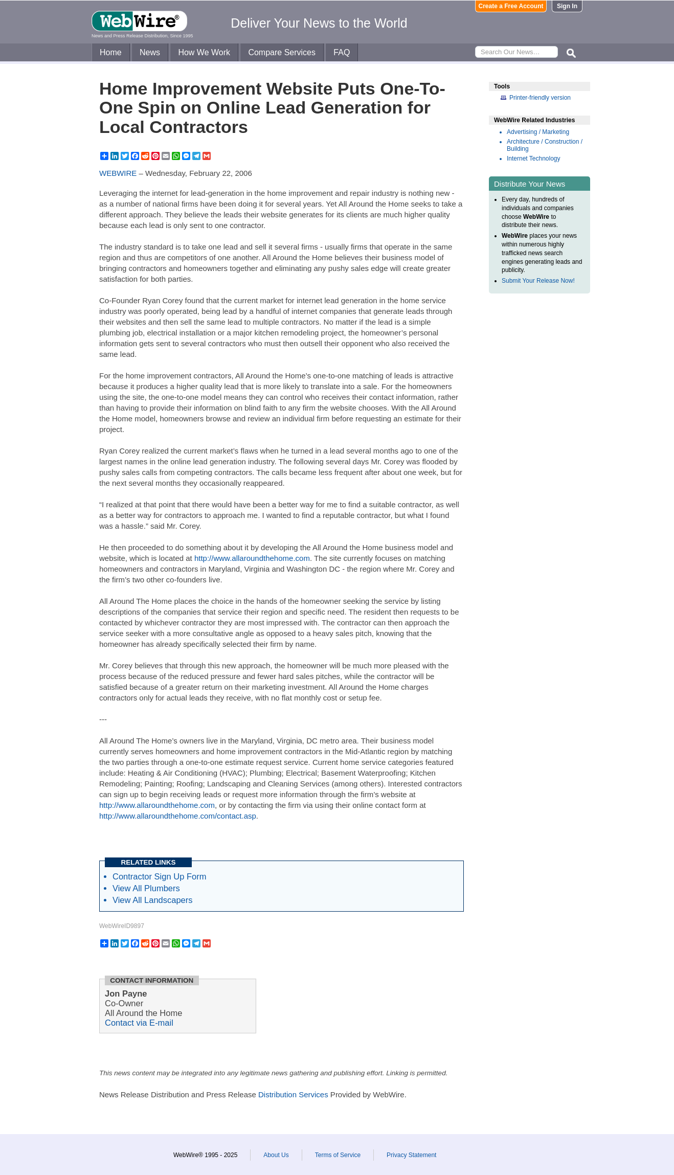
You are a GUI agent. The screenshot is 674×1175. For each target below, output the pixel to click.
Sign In (567, 6)
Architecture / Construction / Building (544, 145)
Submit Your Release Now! (538, 280)
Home (111, 52)
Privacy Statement (411, 1155)
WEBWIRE (118, 173)
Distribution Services (293, 1094)
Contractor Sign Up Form (159, 876)
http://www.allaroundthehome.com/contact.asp (177, 815)
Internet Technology (533, 158)
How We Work (204, 52)
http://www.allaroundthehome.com (252, 558)
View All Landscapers (153, 900)
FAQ (341, 52)
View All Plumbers (146, 888)
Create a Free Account (511, 6)
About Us (275, 1155)
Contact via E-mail (139, 1022)
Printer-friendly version (540, 97)
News (150, 52)
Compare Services (282, 52)
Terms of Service (338, 1155)
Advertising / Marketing (538, 131)
